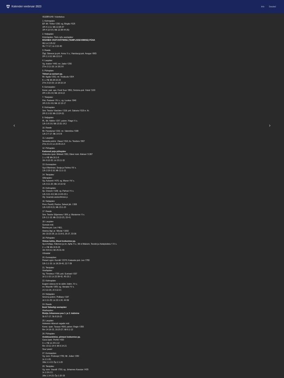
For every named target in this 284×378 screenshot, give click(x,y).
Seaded (272, 6)
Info (262, 6)
